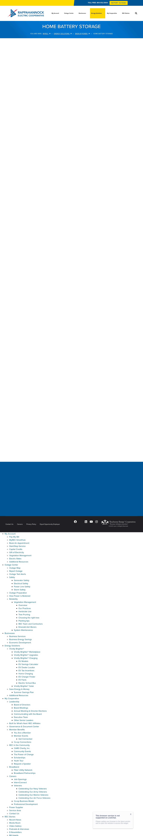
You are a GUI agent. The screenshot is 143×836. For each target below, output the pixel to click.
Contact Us (9, 524)
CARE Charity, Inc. (22, 748)
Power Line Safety (22, 586)
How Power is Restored (19, 596)
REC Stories (10, 816)
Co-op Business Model (24, 801)
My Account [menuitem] (55, 13)
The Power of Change (24, 754)
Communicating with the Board (28, 714)
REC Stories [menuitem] (125, 13)
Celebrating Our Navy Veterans (32, 788)
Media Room (15, 823)
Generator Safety (21, 580)
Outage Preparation (18, 593)
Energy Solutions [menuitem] (96, 13)
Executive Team (21, 717)
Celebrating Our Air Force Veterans (34, 798)
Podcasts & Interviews (19, 829)
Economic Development (20, 642)
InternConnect (20, 782)
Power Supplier (16, 807)
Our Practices (24, 608)
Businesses (10, 633)
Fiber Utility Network (23, 770)
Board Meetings (21, 708)
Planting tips (23, 621)
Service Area (15, 810)
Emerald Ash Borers (27, 627)
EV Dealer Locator (26, 667)
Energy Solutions (12, 645)
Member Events (21, 736)
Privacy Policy (31, 524)
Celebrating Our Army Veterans (32, 792)
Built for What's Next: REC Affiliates (24, 723)
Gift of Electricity (16, 552)
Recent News (15, 819)
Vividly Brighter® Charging (25, 658)
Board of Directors (22, 704)
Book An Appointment (19, 543)
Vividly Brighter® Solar (24, 686)
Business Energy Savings (20, 639)
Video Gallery (15, 826)
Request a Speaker (22, 764)
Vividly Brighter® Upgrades (26, 655)
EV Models (23, 661)
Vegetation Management (20, 555)
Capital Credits (15, 549)
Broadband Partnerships (24, 773)
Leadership (14, 701)
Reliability (13, 599)
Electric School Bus (27, 683)
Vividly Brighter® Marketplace (27, 652)
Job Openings (20, 779)
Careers (20, 524)
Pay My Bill (14, 537)
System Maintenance (23, 630)
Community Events (22, 751)
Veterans (18, 785)
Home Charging (25, 673)
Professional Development (26, 804)
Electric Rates (15, 558)
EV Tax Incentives (26, 670)
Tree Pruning (24, 614)
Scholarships (19, 757)
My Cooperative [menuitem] (112, 13)
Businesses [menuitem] (82, 13)
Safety (12, 577)
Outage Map (14, 568)
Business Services (17, 636)
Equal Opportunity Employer (50, 524)
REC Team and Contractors (30, 624)
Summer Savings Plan (24, 692)
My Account (10, 533)
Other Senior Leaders (23, 720)
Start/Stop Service (17, 546)
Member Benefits (17, 729)
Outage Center (11, 565)
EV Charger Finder (26, 676)
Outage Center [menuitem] (69, 13)
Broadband (14, 767)
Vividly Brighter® (16, 648)
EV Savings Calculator (28, 664)
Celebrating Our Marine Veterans (33, 795)
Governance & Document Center (24, 726)
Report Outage (15, 571)
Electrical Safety (21, 583)
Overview (22, 605)
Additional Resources (18, 561)
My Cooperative (12, 698)
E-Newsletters (15, 832)
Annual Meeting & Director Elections (30, 711)
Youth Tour (18, 760)
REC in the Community (19, 745)
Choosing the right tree (28, 617)
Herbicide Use (24, 611)
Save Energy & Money (19, 689)
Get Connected (25, 739)
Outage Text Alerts (17, 574)
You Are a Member (22, 732)
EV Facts (22, 680)
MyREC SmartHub (17, 540)
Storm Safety (20, 589)
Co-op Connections (22, 742)
